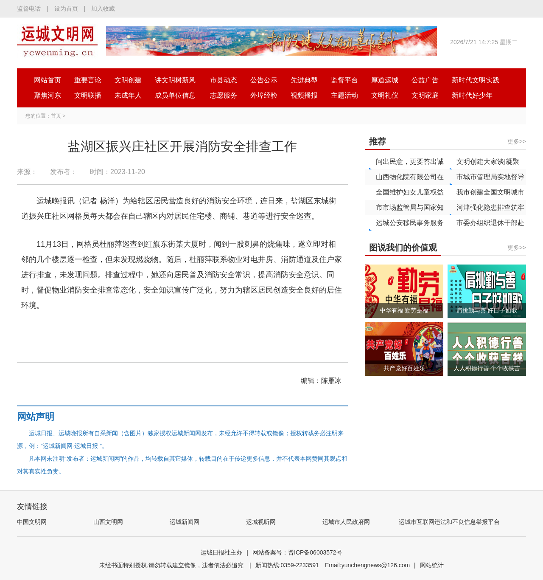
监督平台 (344, 80)
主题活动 (344, 95)
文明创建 (128, 80)
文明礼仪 (384, 95)
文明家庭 (425, 95)
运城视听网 (261, 521)
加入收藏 (103, 8)
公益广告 (425, 80)
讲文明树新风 (175, 80)
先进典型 (304, 80)
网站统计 (432, 565)
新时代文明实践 (475, 80)
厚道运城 (384, 80)
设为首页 (66, 8)
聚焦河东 (47, 95)
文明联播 (87, 95)
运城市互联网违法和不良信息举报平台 (449, 521)
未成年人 (128, 95)
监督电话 (29, 8)
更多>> (516, 141)
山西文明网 (108, 521)
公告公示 (263, 80)
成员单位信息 (175, 95)
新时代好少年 (472, 95)
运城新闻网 (184, 521)
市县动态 (223, 80)
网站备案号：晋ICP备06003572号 (297, 552)
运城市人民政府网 (346, 521)
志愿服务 (223, 95)
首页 (56, 116)
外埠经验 (263, 95)
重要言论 (87, 80)
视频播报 (304, 95)
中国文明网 (32, 521)
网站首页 (47, 80)
